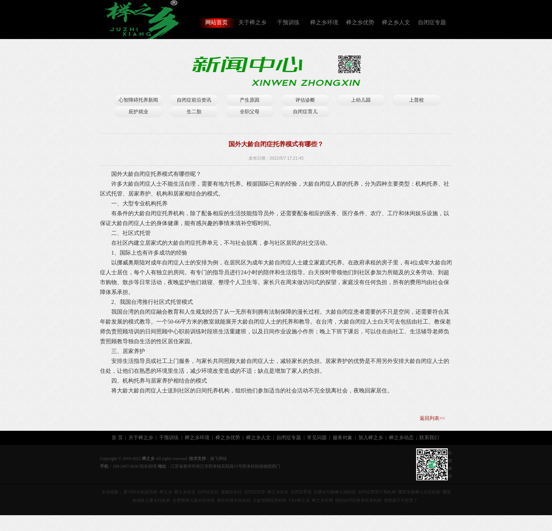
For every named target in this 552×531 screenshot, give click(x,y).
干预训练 (288, 22)
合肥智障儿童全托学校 (193, 500)
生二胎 (194, 111)
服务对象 (342, 437)
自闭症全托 (208, 492)
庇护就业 (138, 111)
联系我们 (429, 437)
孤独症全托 (231, 492)
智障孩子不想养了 (401, 500)
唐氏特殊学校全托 (234, 500)
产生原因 (249, 100)
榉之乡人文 (396, 22)
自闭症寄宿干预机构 (377, 492)
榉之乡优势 (360, 22)
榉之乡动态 (401, 437)
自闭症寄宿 (301, 492)
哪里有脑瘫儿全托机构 (419, 492)
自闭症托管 (254, 492)
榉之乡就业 (184, 492)
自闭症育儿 (305, 111)
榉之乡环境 (324, 22)
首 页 (117, 437)
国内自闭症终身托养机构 (358, 500)
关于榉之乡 (252, 22)
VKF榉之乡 (299, 500)
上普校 (416, 100)
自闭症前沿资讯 (194, 100)
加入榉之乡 (370, 437)
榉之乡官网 (322, 500)
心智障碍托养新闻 (138, 100)
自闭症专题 (432, 22)
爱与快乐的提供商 (140, 492)
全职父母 (249, 111)
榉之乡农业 (277, 492)
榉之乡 (165, 492)
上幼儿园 (361, 100)
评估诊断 (305, 100)
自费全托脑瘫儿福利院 (335, 492)
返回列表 (429, 418)
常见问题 (317, 437)
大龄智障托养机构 (270, 500)
